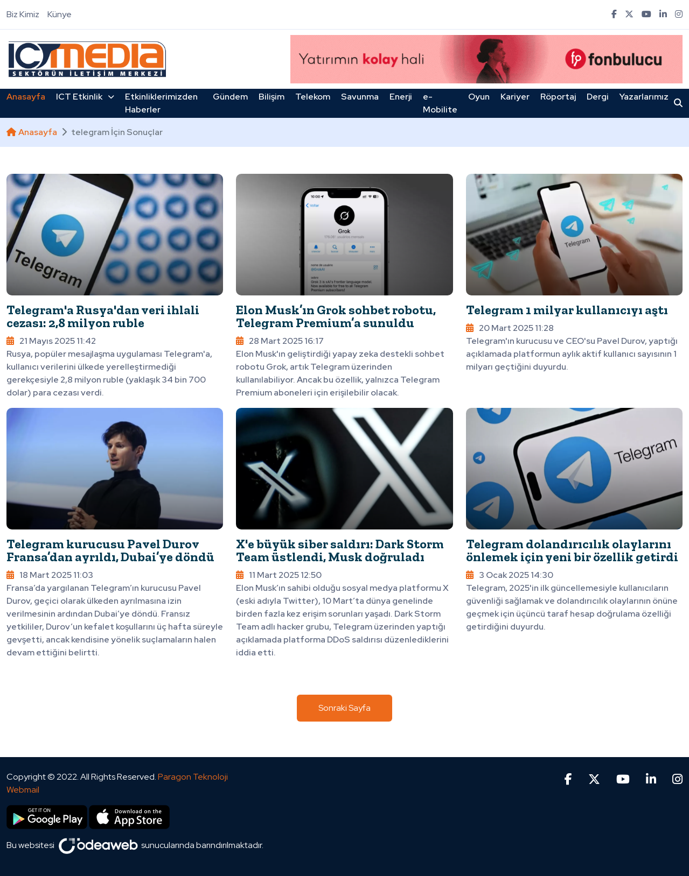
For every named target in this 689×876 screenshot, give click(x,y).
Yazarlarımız (644, 96)
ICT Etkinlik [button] (85, 96)
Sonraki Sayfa (344, 707)
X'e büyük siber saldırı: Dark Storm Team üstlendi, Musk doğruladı (340, 550)
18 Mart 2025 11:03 (49, 575)
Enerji (400, 96)
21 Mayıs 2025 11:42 (51, 341)
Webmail (22, 789)
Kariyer (515, 96)
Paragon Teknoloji (193, 776)
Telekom (312, 96)
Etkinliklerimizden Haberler (161, 103)
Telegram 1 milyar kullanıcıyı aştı (567, 309)
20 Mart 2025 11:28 (510, 328)
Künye (59, 14)
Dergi (598, 96)
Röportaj (558, 96)
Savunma (360, 96)
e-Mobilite (440, 103)
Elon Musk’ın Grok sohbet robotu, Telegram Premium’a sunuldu (336, 316)
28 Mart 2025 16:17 (280, 341)
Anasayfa (25, 96)
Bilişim (271, 96)
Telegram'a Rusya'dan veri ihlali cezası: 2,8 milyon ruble (102, 316)
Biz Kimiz (22, 14)
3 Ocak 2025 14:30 (509, 575)
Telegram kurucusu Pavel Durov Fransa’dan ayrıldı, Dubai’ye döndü (110, 550)
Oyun (479, 96)
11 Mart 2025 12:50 (279, 575)
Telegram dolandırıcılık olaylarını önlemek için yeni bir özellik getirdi (572, 550)
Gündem (230, 96)
